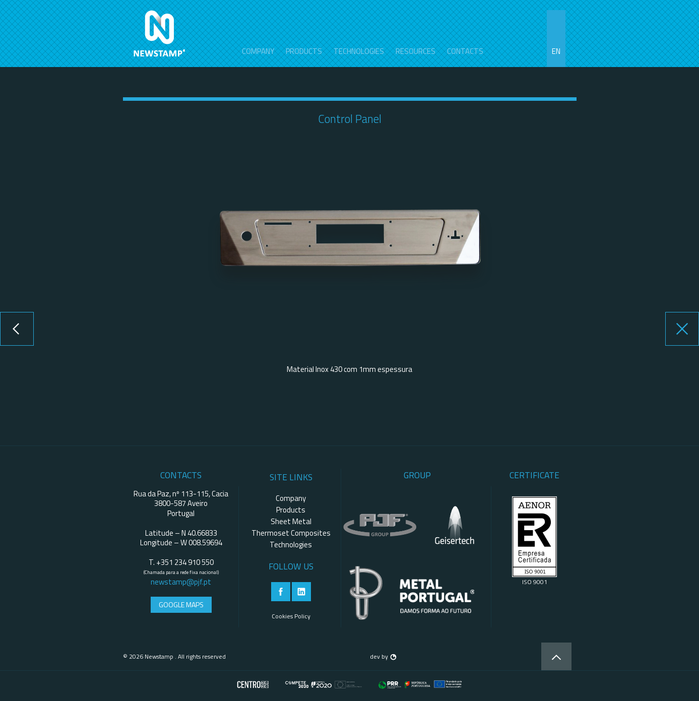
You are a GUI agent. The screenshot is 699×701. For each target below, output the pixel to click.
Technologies (359, 51)
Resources (415, 51)
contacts (465, 51)
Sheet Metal (291, 521)
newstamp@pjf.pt (181, 582)
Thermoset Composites (291, 533)
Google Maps (181, 604)
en (556, 51)
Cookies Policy (291, 616)
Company (258, 51)
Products (304, 51)
